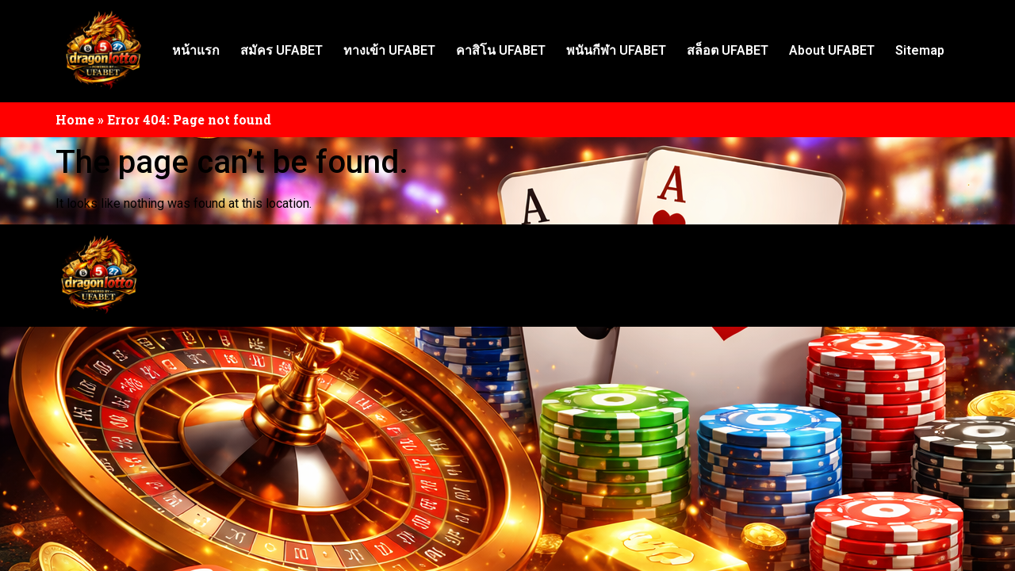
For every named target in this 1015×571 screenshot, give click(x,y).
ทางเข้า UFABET (389, 50)
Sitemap (919, 50)
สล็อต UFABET (727, 50)
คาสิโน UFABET (501, 50)
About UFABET (832, 50)
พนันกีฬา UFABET (616, 50)
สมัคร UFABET (281, 50)
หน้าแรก (196, 50)
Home (75, 119)
